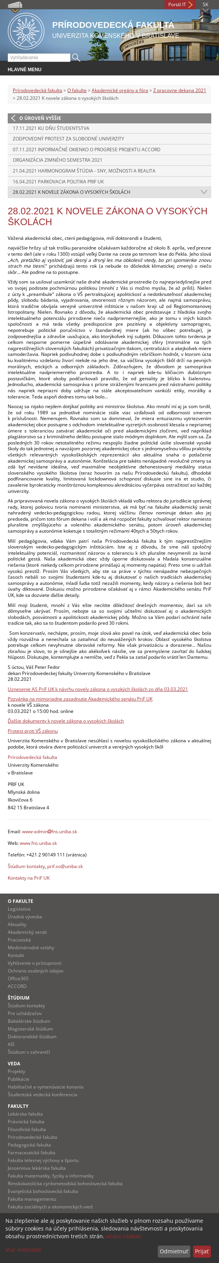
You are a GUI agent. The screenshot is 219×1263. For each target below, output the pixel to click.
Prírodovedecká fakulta (37, 90)
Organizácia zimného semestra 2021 (58, 160)
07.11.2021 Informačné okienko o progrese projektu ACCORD (87, 149)
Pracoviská (19, 940)
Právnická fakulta (26, 1121)
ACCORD (17, 986)
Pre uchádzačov (25, 1013)
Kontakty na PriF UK (29, 878)
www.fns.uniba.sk (38, 843)
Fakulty (18, 1106)
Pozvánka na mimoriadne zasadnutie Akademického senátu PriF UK (80, 699)
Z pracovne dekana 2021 (179, 90)
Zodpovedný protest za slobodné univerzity (68, 138)
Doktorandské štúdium (32, 1036)
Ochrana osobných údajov (35, 970)
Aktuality (17, 924)
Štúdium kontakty (26, 866)
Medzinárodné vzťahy (31, 947)
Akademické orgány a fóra (120, 90)
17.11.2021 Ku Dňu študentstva (51, 128)
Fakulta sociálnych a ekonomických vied (50, 1206)
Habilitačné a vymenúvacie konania (46, 1087)
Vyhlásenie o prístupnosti (35, 963)
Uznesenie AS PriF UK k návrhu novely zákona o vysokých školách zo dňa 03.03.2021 (98, 689)
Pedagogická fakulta (29, 1145)
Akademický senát (27, 932)
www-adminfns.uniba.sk (49, 831)
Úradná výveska (25, 916)
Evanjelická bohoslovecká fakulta (43, 1191)
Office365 (18, 978)
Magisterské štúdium (30, 1028)
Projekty (16, 1071)
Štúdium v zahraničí (29, 1052)
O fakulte (77, 90)
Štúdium (18, 998)
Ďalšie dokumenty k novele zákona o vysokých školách (66, 721)
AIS (11, 1044)
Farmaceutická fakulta (31, 1152)
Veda (14, 1063)
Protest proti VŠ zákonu (33, 731)
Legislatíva (19, 909)
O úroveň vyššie (40, 118)
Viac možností (23, 1249)
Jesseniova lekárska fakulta (37, 1168)
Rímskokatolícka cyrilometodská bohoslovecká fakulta (65, 1183)
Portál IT (177, 4)
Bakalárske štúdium (29, 1021)
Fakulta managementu (32, 1199)
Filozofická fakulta (27, 1129)
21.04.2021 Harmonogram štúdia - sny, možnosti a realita (84, 170)
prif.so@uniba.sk (65, 866)
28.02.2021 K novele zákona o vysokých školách (71, 192)
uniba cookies (124, 1236)
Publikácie (18, 1079)
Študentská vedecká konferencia (42, 1094)
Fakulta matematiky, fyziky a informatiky (51, 1175)
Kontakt (16, 955)
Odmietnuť (174, 1251)
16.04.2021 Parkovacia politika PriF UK (58, 181)
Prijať (202, 1251)
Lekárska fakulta (25, 1114)
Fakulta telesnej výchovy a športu (43, 1160)
